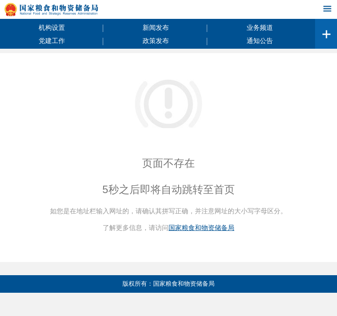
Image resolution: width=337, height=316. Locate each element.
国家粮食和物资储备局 (201, 227)
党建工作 (52, 40)
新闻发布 (156, 27)
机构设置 (52, 27)
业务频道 (260, 27)
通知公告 (260, 40)
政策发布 (156, 40)
